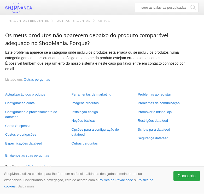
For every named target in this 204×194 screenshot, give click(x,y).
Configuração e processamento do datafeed (31, 114)
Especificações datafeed (23, 143)
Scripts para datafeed (154, 129)
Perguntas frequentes (28, 21)
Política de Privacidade (115, 180)
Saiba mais (26, 186)
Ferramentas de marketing (91, 94)
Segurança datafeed (153, 138)
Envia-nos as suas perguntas (27, 155)
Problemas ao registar (154, 94)
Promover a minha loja (155, 112)
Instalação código (85, 112)
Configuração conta (20, 103)
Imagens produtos (85, 103)
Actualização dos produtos (25, 94)
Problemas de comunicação (158, 103)
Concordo (187, 176)
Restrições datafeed (153, 121)
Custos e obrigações (20, 134)
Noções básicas (84, 121)
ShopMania (31, 8)
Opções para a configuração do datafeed (95, 132)
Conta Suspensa (17, 126)
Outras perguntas (73, 21)
